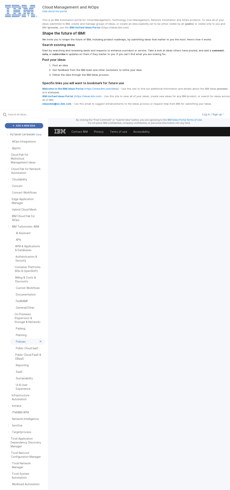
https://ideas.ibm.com (88, 96)
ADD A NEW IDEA (24, 125)
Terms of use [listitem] (118, 131)
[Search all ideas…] (28, 114)
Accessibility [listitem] (141, 131)
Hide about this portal (54, 11)
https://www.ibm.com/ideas (101, 88)
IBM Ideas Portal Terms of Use (184, 119)
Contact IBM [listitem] (79, 131)
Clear (39, 134)
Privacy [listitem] (99, 131)
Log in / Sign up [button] (213, 114)
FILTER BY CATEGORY (20, 134)
